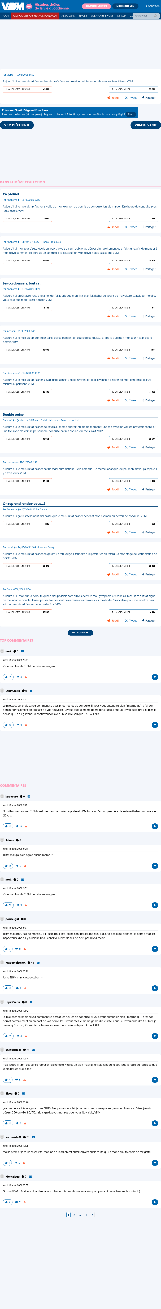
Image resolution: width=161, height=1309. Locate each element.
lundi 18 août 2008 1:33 (15, 805)
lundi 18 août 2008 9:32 (15, 660)
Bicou (9, 1093)
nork (9, 651)
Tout (5, 16)
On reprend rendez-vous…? (24, 504)
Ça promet (11, 194)
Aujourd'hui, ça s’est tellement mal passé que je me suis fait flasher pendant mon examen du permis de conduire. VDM (75, 516)
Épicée (83, 16)
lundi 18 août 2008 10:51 (15, 1146)
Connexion (153, 6)
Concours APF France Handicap (35, 16)
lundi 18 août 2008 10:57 (15, 1185)
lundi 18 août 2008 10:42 (15, 699)
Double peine (13, 415)
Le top (121, 16)
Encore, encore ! (80, 633)
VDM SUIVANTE (146, 125)
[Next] (92, 1215)
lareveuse (12, 796)
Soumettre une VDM (96, 6)
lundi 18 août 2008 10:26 (15, 971)
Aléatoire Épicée (102, 16)
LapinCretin (13, 691)
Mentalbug (13, 1177)
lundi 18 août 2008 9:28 (15, 849)
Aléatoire (68, 16)
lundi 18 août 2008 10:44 (16, 1059)
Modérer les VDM (125, 6)
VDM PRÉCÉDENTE (17, 125)
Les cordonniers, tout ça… (22, 283)
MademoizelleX (16, 963)
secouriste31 (14, 1050)
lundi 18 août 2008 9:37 (15, 928)
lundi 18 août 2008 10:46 (16, 1102)
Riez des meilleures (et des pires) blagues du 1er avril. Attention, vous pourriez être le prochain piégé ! (69, 113)
